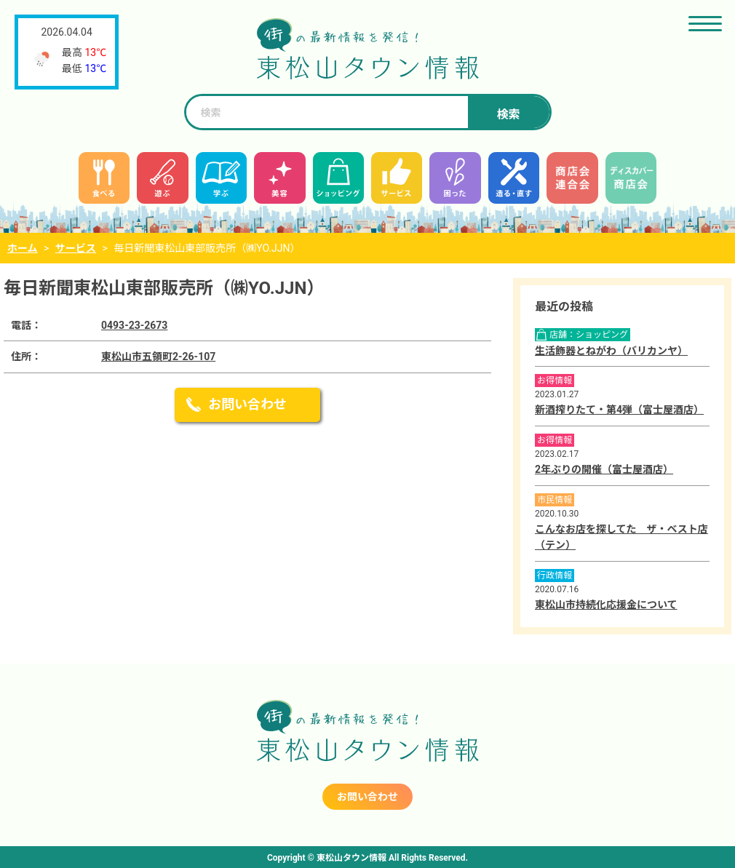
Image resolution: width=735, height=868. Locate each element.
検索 (508, 115)
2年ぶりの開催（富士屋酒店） (604, 469)
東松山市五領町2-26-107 (158, 356)
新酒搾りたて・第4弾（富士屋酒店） (619, 409)
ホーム (22, 248)
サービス (75, 248)
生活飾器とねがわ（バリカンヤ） (611, 351)
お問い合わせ (247, 404)
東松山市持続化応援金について (606, 604)
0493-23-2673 (134, 325)
